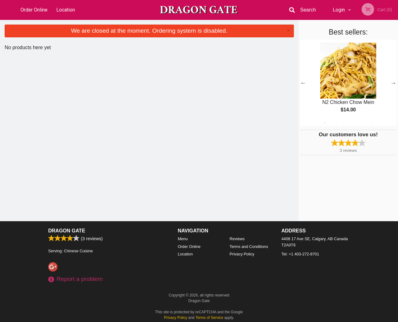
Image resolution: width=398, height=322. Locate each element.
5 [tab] (362, 123)
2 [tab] (334, 123)
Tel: (300, 254)
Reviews (236, 238)
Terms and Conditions (248, 246)
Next (393, 83)
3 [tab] (343, 123)
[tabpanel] (348, 82)
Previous (303, 83)
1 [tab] (325, 123)
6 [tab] (371, 123)
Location (65, 10)
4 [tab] (353, 123)
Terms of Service (209, 317)
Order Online (34, 10)
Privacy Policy (241, 254)
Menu (183, 238)
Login (339, 10)
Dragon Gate (66, 230)
